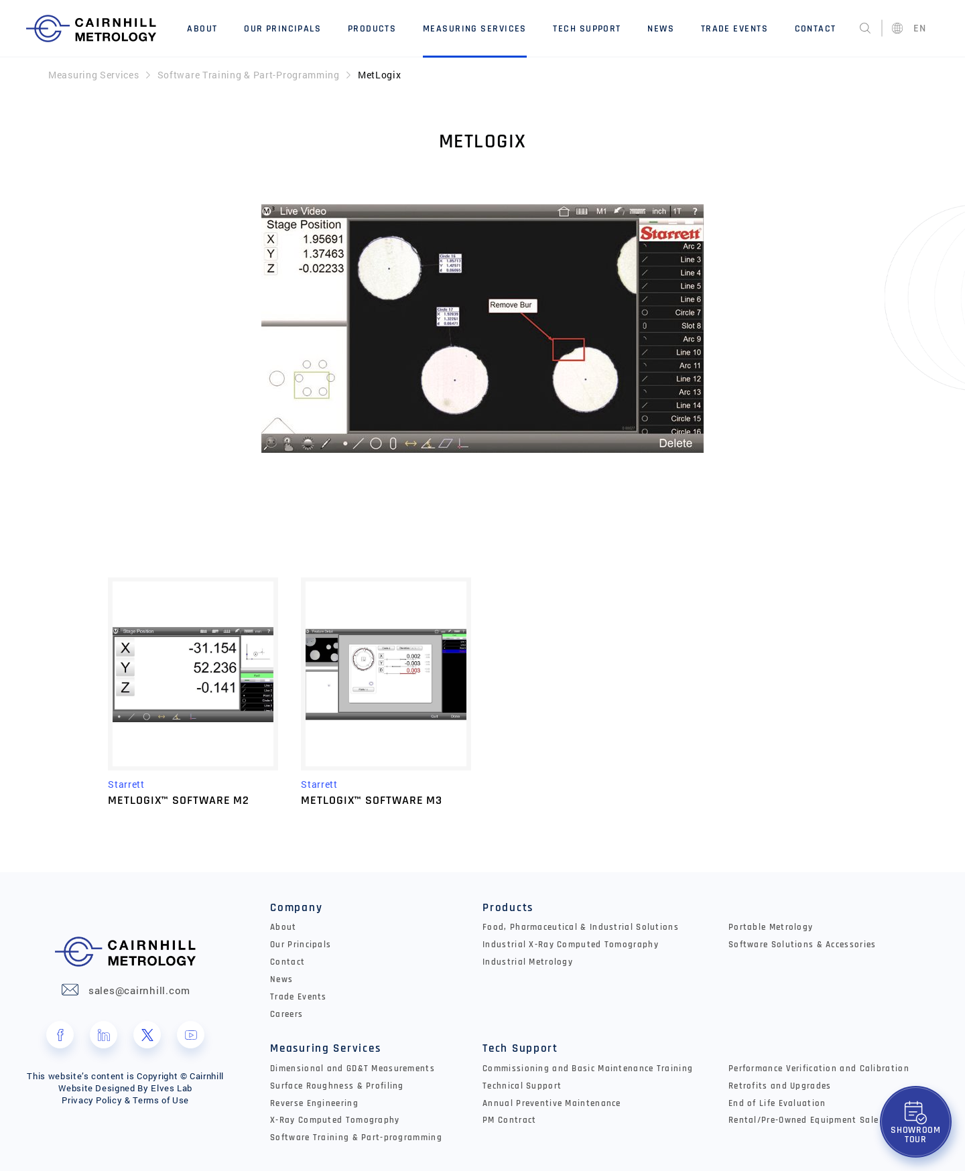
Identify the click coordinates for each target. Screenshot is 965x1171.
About (202, 29)
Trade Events (734, 29)
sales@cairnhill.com (139, 990)
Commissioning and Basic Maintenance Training (587, 1068)
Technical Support (522, 1086)
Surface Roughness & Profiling (337, 1086)
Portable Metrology (770, 927)
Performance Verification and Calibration (818, 1068)
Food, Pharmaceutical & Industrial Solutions (580, 927)
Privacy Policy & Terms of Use (125, 1100)
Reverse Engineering (314, 1103)
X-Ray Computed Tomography (334, 1120)
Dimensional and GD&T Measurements (352, 1068)
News (660, 29)
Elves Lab (171, 1088)
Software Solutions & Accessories (802, 944)
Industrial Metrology (527, 962)
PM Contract (509, 1120)
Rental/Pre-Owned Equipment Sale (803, 1120)
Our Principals (282, 29)
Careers (286, 1014)
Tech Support (587, 29)
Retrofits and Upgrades (780, 1086)
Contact (815, 29)
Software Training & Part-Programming (248, 74)
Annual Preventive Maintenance (551, 1103)
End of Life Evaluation (777, 1103)
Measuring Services (475, 29)
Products (372, 29)
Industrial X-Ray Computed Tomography (570, 944)
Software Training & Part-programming (356, 1137)
